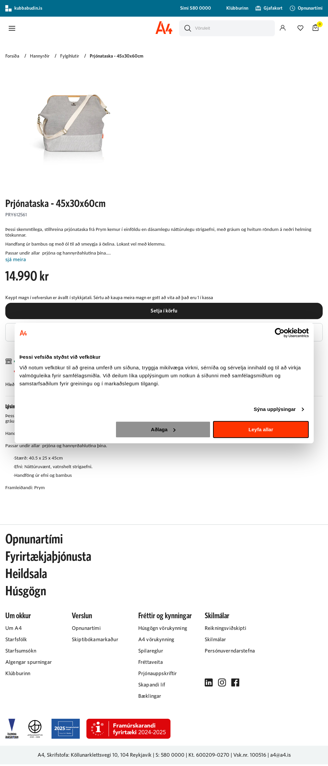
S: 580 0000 (170, 756)
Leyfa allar (261, 429)
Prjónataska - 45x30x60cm (116, 56)
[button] (12, 28)
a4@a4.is (280, 756)
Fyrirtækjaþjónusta (48, 558)
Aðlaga (163, 429)
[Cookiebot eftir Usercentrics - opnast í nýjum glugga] (280, 333)
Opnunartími (34, 541)
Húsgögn (25, 593)
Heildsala (26, 575)
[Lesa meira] (164, 259)
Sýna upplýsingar (275, 409)
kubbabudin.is (23, 8)
